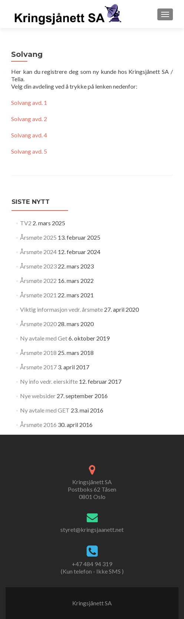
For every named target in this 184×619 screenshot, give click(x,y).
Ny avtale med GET (45, 410)
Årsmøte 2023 (38, 266)
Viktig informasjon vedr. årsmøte (61, 309)
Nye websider (38, 395)
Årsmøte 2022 (38, 280)
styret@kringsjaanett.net (92, 529)
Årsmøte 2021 (38, 294)
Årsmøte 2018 (38, 352)
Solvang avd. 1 (29, 102)
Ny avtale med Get (43, 338)
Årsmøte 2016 (38, 424)
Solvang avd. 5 (29, 151)
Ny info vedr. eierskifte (49, 381)
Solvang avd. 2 (29, 118)
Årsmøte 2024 (38, 251)
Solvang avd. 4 (29, 134)
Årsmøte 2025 (38, 237)
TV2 (25, 222)
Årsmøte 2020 (38, 323)
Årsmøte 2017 (38, 366)
